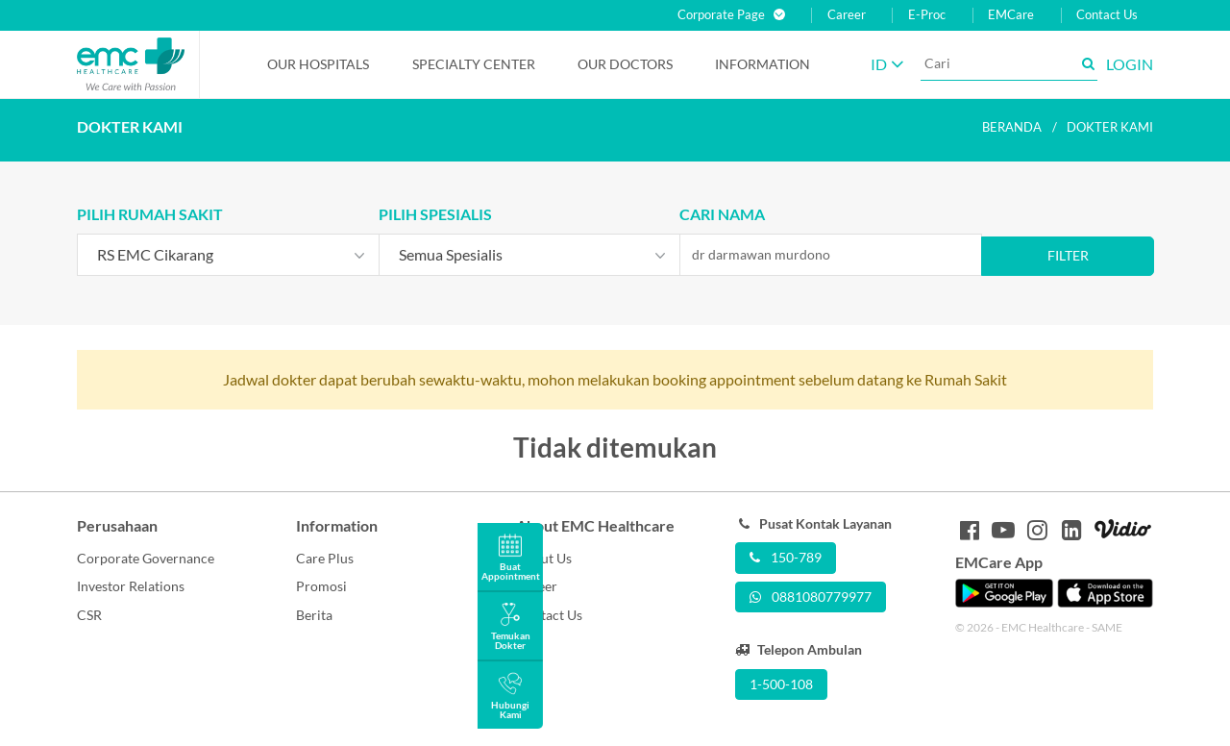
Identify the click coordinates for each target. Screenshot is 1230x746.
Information (762, 64)
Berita (314, 615)
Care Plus (325, 558)
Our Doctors (625, 64)
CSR (89, 615)
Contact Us (1107, 15)
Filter (1068, 255)
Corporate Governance (145, 558)
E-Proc (927, 15)
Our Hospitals (318, 64)
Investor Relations (130, 586)
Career (846, 15)
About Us (544, 558)
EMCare (1011, 15)
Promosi (321, 586)
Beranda (1012, 127)
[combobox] (228, 255)
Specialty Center (473, 64)
